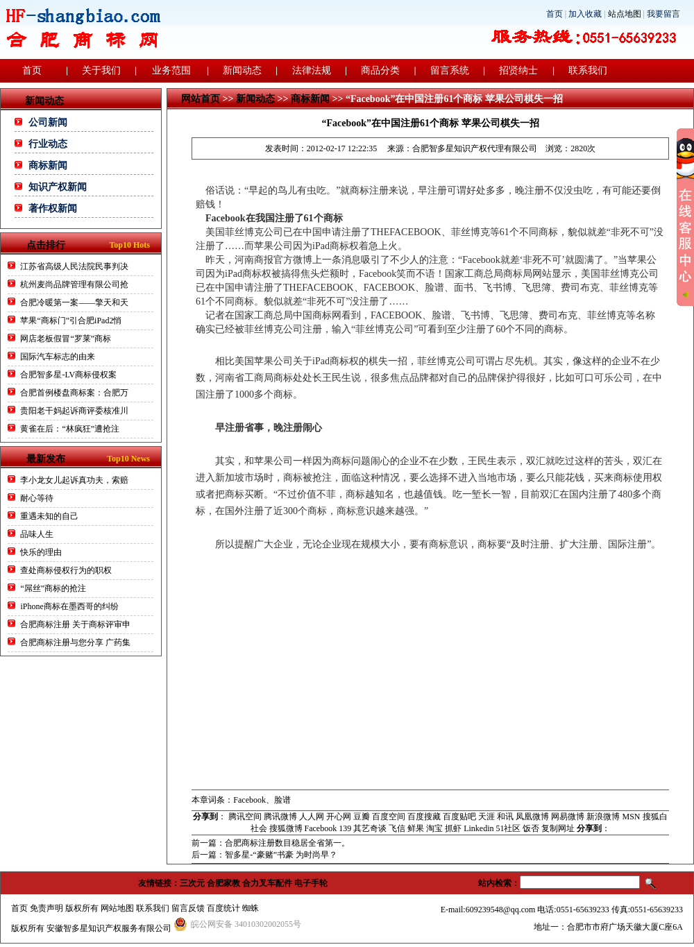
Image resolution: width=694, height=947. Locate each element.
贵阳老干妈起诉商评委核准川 (74, 411)
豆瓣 (361, 816)
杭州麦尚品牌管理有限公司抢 (74, 284)
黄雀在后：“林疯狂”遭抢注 (69, 429)
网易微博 (567, 816)
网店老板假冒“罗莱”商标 (65, 338)
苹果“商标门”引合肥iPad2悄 (70, 320)
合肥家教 (223, 883)
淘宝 (434, 828)
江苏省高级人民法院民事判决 (74, 266)
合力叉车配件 (267, 883)
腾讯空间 (245, 816)
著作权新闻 (52, 208)
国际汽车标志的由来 (57, 356)
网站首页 (200, 99)
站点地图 (624, 14)
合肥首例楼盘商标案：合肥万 (74, 393)
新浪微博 (603, 816)
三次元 (192, 883)
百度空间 (388, 816)
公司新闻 (47, 122)
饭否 (531, 828)
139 (345, 828)
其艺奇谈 (370, 828)
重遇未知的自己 (49, 516)
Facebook (321, 828)
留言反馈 (188, 908)
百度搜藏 (424, 816)
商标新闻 (47, 165)
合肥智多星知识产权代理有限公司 (474, 148)
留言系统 (449, 70)
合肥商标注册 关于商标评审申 (75, 624)
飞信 (397, 828)
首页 (554, 14)
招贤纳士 (518, 70)
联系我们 (587, 70)
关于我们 (101, 70)
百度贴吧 (459, 816)
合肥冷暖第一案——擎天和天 (74, 302)
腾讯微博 (280, 816)
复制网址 (558, 828)
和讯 (505, 816)
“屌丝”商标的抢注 (53, 588)
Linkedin (478, 828)
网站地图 (117, 908)
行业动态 (47, 144)
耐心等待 (36, 498)
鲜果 (415, 828)
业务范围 (171, 70)
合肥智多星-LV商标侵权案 (68, 374)
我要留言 (663, 14)
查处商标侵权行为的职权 (66, 570)
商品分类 (380, 70)
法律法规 (311, 70)
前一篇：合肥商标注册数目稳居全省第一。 (271, 843)
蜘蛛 (250, 908)
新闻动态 (242, 70)
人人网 (311, 816)
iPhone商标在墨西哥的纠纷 (69, 606)
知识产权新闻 (57, 187)
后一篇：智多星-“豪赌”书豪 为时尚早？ (264, 855)
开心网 (338, 816)
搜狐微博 (286, 828)
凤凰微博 (532, 816)
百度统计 (223, 908)
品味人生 (36, 534)
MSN (631, 816)
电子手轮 (311, 883)
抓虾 (453, 828)
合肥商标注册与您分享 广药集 (75, 642)
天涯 (486, 816)
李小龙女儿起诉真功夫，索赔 (74, 480)
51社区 (508, 828)
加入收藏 (585, 14)
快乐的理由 (41, 552)
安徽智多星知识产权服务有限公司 (108, 928)
